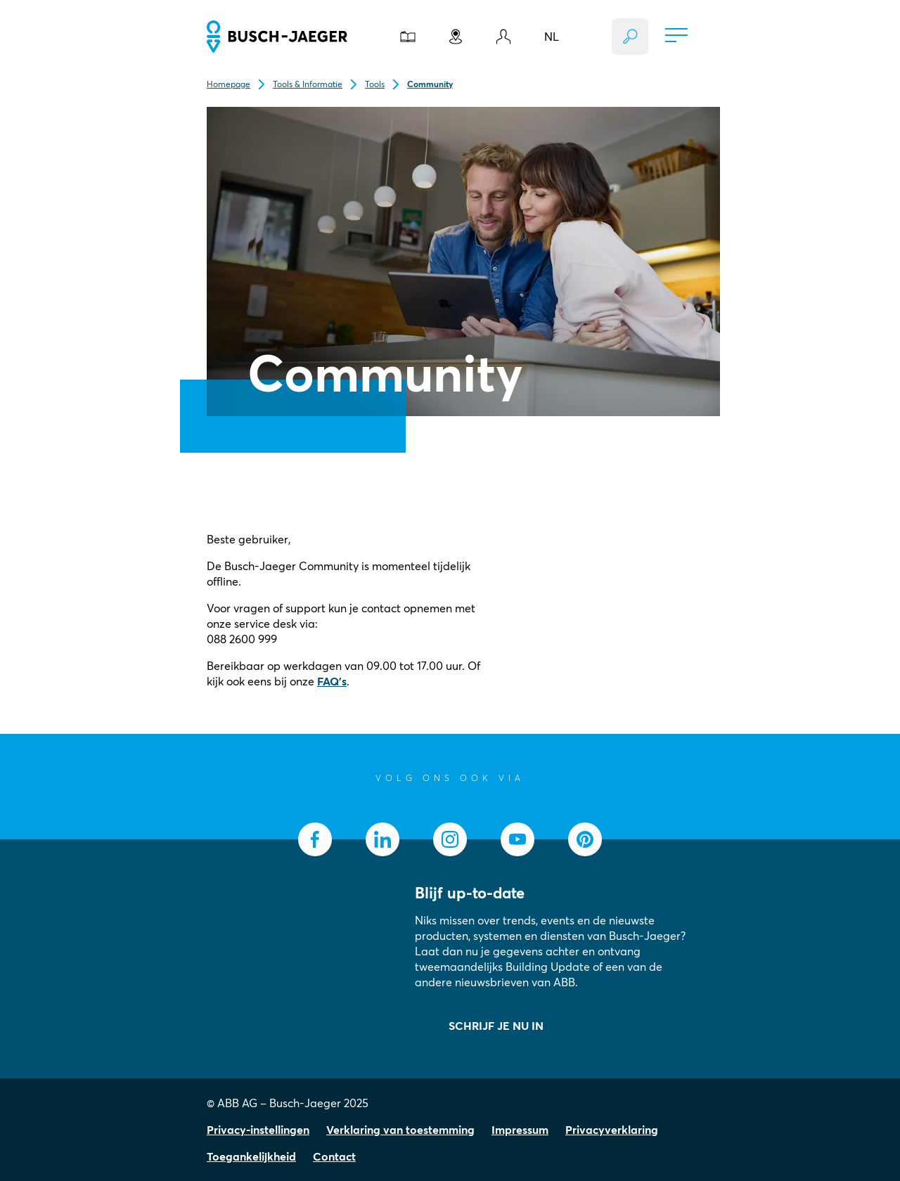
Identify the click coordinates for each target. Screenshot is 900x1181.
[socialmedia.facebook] (315, 839)
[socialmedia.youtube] (517, 839)
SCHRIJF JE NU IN (496, 1026)
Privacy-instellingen (258, 1130)
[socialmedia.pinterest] (585, 839)
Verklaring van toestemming (400, 1130)
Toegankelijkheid (251, 1156)
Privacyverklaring (611, 1130)
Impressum (519, 1130)
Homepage (228, 84)
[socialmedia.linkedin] (382, 839)
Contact (334, 1156)
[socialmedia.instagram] (450, 839)
